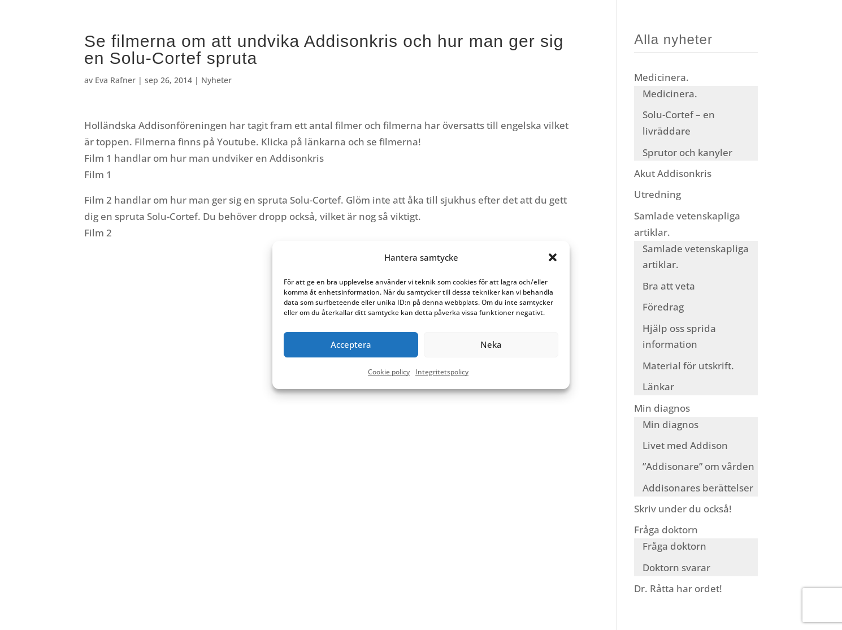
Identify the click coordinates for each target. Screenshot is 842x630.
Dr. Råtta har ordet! (678, 588)
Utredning (657, 194)
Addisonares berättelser (698, 487)
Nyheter (216, 80)
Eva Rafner (115, 80)
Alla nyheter (673, 39)
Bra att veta (669, 285)
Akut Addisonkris (672, 173)
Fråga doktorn (666, 529)
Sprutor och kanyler (687, 152)
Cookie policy (389, 372)
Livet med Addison (685, 445)
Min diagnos (662, 408)
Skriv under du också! (683, 508)
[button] (552, 258)
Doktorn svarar (676, 567)
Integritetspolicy (441, 372)
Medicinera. (661, 77)
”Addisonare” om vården (698, 466)
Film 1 (98, 174)
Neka (491, 345)
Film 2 (98, 232)
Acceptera (351, 345)
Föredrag (663, 306)
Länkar (658, 386)
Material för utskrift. (688, 365)
